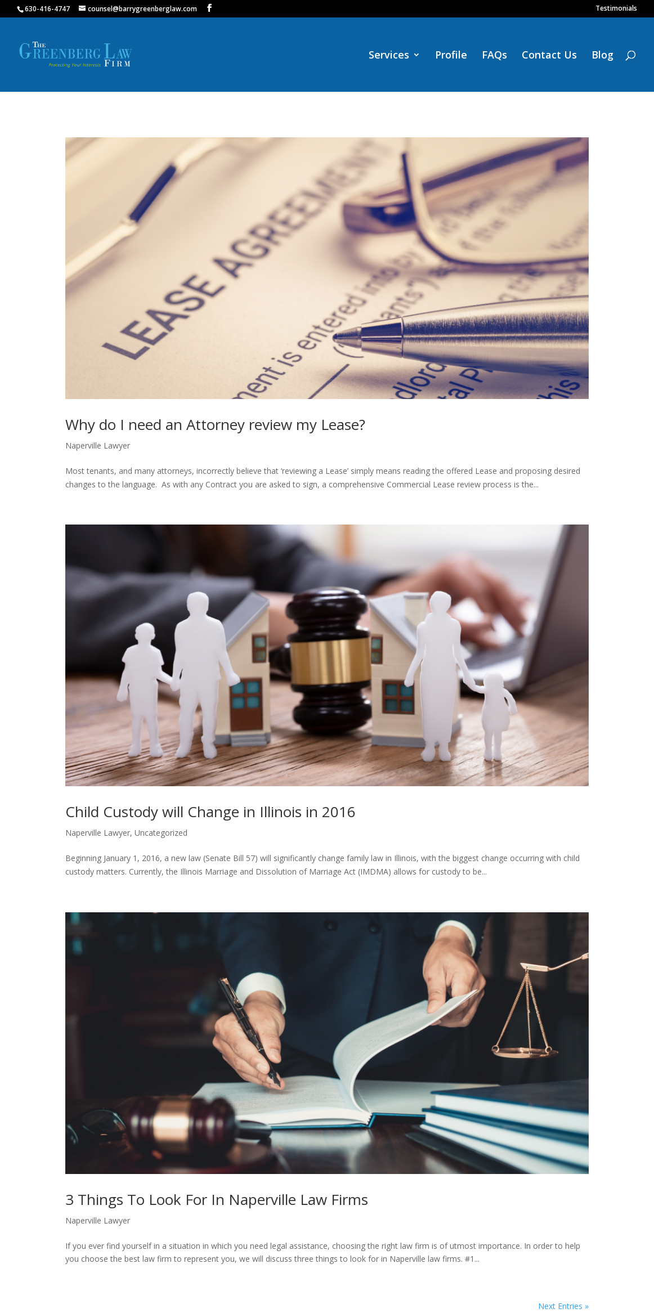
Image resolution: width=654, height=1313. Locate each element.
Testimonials (616, 9)
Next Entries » (563, 1306)
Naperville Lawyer (97, 445)
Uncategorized (161, 832)
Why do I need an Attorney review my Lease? (215, 424)
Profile (451, 56)
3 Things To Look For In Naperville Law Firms (216, 1199)
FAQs (494, 56)
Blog (602, 56)
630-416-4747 (47, 9)
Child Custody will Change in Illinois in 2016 (210, 811)
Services (389, 56)
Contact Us (549, 56)
